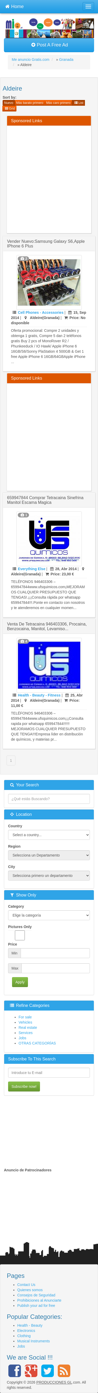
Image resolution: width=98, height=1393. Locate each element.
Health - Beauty (30, 1325)
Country (15, 826)
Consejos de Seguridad (36, 1295)
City (11, 867)
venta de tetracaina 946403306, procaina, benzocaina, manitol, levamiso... (47, 626)
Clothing (24, 1336)
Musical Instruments (33, 1341)
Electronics (26, 1331)
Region (14, 846)
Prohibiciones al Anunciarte (39, 1300)
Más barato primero (29, 103)
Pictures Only (20, 932)
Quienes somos (30, 1290)
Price (12, 944)
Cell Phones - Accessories (41, 312)
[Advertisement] (49, 179)
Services (26, 1033)
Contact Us (26, 1285)
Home (14, 6)
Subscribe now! (24, 1086)
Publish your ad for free (36, 1305)
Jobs (22, 1038)
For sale (25, 1017)
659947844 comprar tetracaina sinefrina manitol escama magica (45, 500)
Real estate (28, 1027)
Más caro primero (58, 103)
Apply (20, 982)
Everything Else (31, 569)
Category (16, 906)
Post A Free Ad (49, 45)
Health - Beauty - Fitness (39, 695)
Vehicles (25, 1022)
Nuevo (8, 103)
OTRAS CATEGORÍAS (37, 1043)
